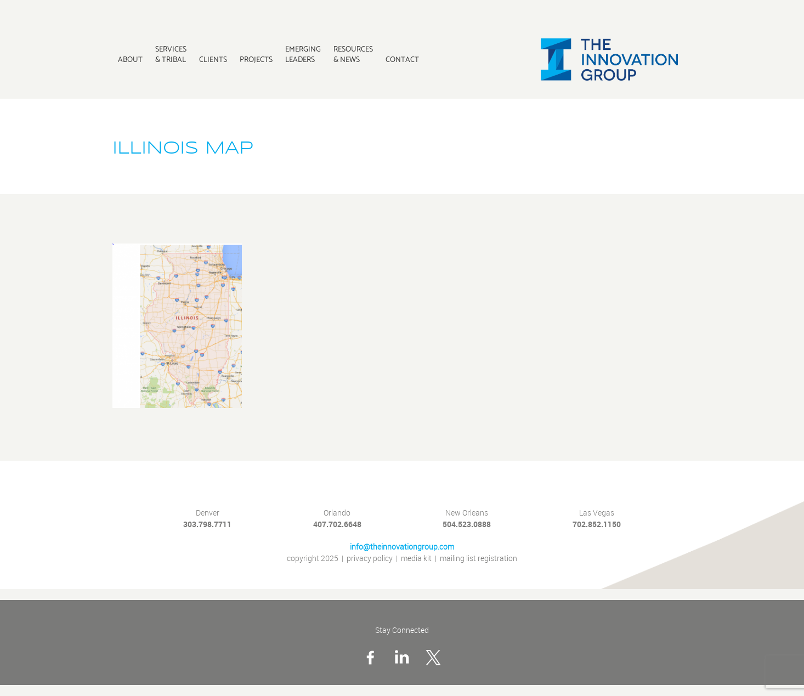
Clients (213, 59)
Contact (402, 59)
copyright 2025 (312, 558)
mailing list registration (478, 558)
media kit (416, 558)
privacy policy (370, 558)
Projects (256, 59)
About (130, 59)
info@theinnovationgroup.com (402, 547)
